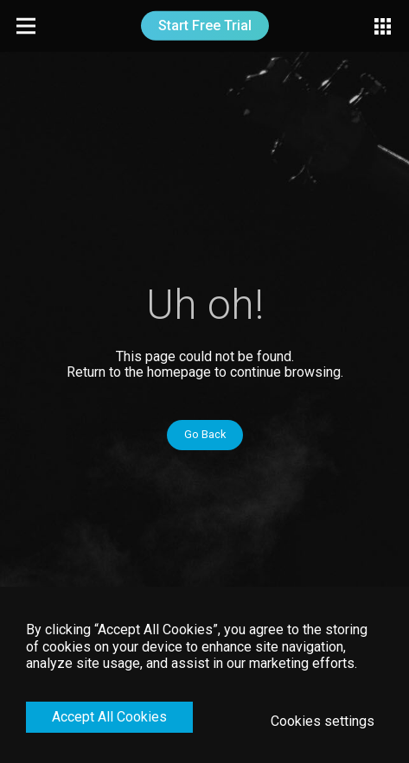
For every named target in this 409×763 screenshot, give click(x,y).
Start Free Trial (205, 25)
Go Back (205, 434)
